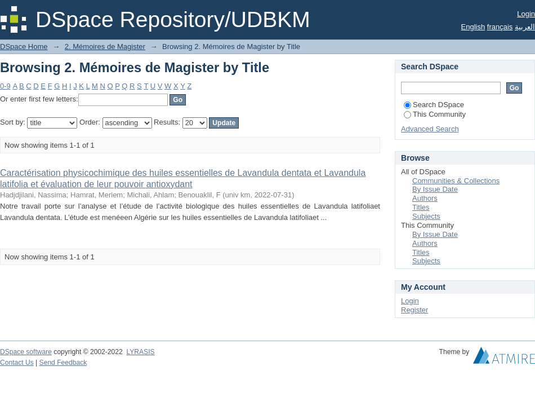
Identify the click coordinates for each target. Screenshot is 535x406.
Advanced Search (430, 129)
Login (526, 14)
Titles (421, 207)
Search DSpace (434, 104)
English (473, 27)
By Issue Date (435, 189)
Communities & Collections (456, 180)
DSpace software (26, 352)
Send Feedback (63, 363)
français (500, 27)
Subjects (426, 216)
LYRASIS (140, 352)
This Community (435, 114)
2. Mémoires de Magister (105, 46)
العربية (525, 27)
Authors (425, 198)
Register (414, 310)
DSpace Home (24, 46)
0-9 (5, 86)
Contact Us (17, 363)
